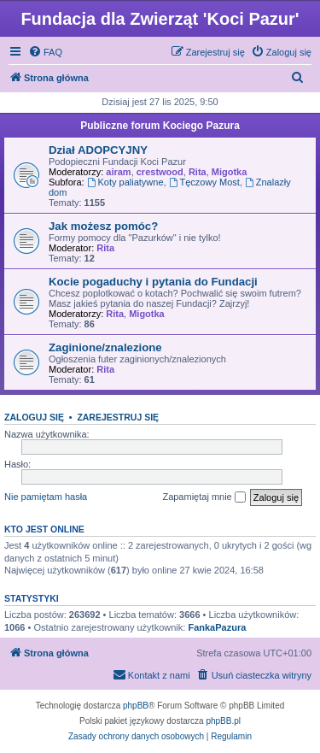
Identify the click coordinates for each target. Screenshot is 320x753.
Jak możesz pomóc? (103, 226)
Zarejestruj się (118, 417)
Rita (198, 172)
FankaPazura (217, 627)
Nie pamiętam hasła (45, 496)
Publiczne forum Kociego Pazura (160, 126)
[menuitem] (45, 52)
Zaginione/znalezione (105, 347)
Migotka (229, 172)
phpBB (135, 705)
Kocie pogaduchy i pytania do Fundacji (153, 281)
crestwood (160, 172)
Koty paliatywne (125, 182)
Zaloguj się (34, 417)
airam (118, 172)
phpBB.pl (223, 721)
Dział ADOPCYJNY (98, 150)
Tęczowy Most (204, 182)
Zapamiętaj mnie (203, 497)
